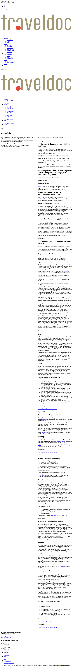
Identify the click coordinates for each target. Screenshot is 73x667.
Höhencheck (54, 515)
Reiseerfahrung (10, 40)
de (4, 5)
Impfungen (9, 46)
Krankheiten (9, 57)
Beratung (9, 45)
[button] (55, 141)
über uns (6, 38)
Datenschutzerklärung (64, 665)
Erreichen (9, 61)
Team (8, 42)
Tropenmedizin (10, 50)
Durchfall (43, 419)
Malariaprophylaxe (60, 441)
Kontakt (5, 60)
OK (54, 665)
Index (5, 659)
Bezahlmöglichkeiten (9, 663)
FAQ (5, 660)
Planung (8, 56)
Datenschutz (6, 655)
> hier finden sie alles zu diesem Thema (47, 409)
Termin (5, 64)
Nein (57, 665)
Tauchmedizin (10, 48)
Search (2, 67)
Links (5, 656)
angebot (5, 44)
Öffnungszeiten (45, 432)
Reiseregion (9, 54)
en (4, 6)
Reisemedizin (10, 58)
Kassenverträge (7, 661)
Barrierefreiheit (10, 62)
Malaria (39, 186)
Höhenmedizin (10, 49)
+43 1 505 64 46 (5, 634)
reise (5, 53)
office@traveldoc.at (9, 637)
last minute (9, 52)
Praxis (8, 41)
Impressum (6, 653)
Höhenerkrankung (61, 566)
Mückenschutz (43, 198)
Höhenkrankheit (44, 475)
